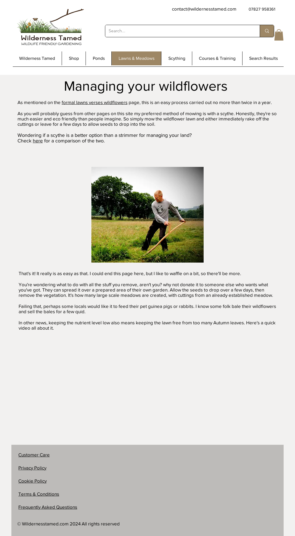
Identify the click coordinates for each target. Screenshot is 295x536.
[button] (279, 35)
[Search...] (178, 31)
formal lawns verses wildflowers (95, 102)
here (38, 141)
